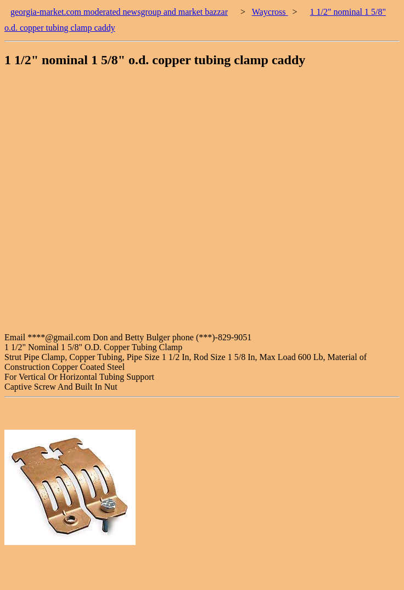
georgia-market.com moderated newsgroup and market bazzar (119, 11)
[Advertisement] (127, 205)
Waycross (270, 11)
